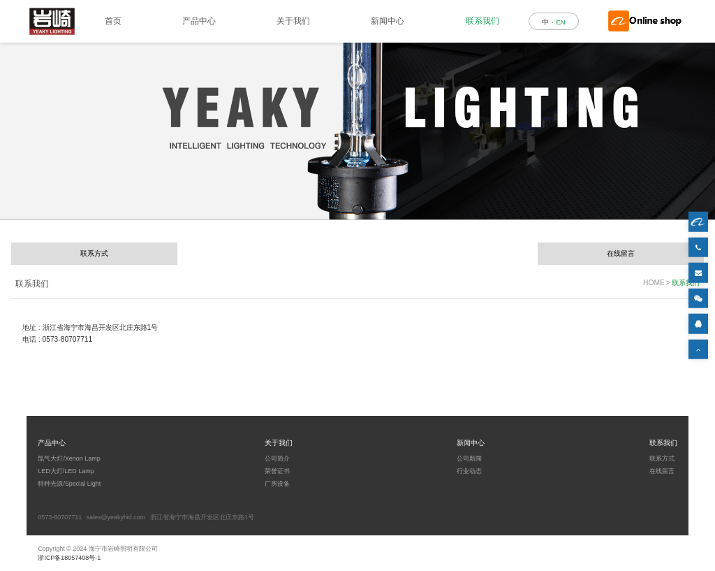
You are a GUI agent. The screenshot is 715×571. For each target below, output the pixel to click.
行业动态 (469, 471)
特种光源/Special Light (69, 483)
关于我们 (293, 21)
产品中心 (199, 21)
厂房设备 (277, 483)
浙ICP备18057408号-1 (69, 557)
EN (560, 22)
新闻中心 (387, 21)
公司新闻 (469, 458)
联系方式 (94, 253)
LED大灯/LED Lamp (66, 471)
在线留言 (621, 253)
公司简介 (277, 458)
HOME (654, 283)
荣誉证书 (277, 471)
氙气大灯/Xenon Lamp (69, 458)
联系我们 (482, 21)
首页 (113, 21)
